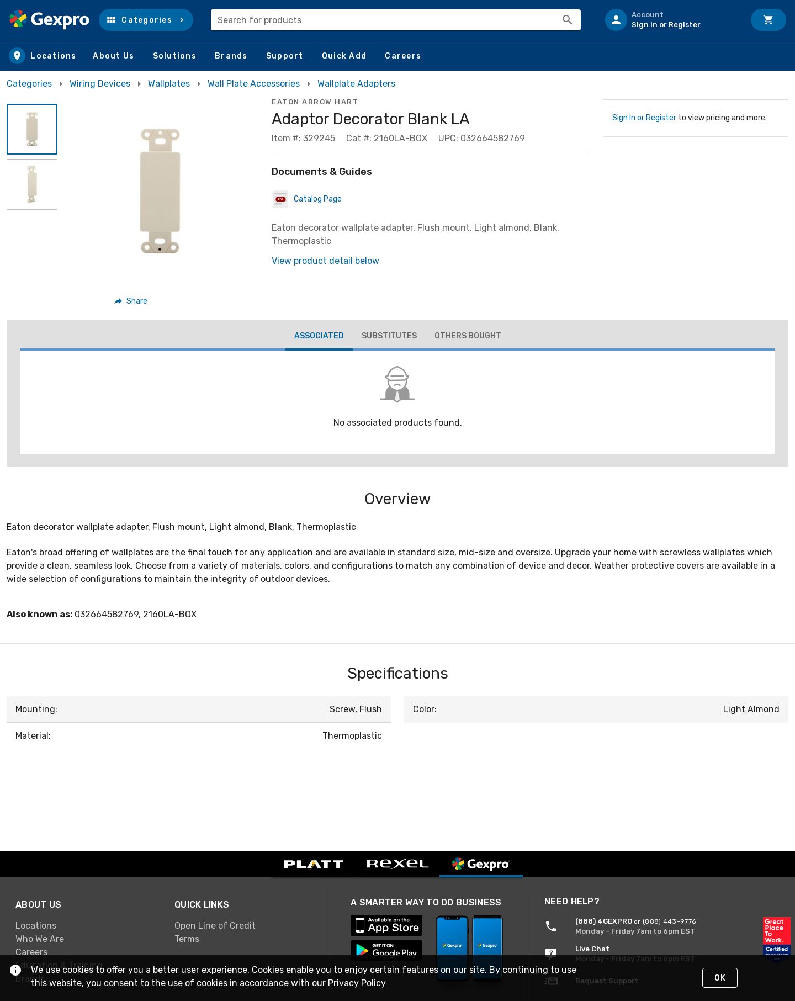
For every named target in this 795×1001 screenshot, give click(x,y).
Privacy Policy (357, 983)
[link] (86, 926)
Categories (29, 83)
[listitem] (670, 20)
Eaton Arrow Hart (315, 102)
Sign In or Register (644, 118)
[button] (146, 20)
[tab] (319, 337)
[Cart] (768, 20)
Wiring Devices (100, 83)
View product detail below (325, 261)
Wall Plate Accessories (254, 83)
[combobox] (396, 19)
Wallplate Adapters (356, 83)
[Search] (567, 20)
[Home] (49, 20)
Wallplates (169, 83)
